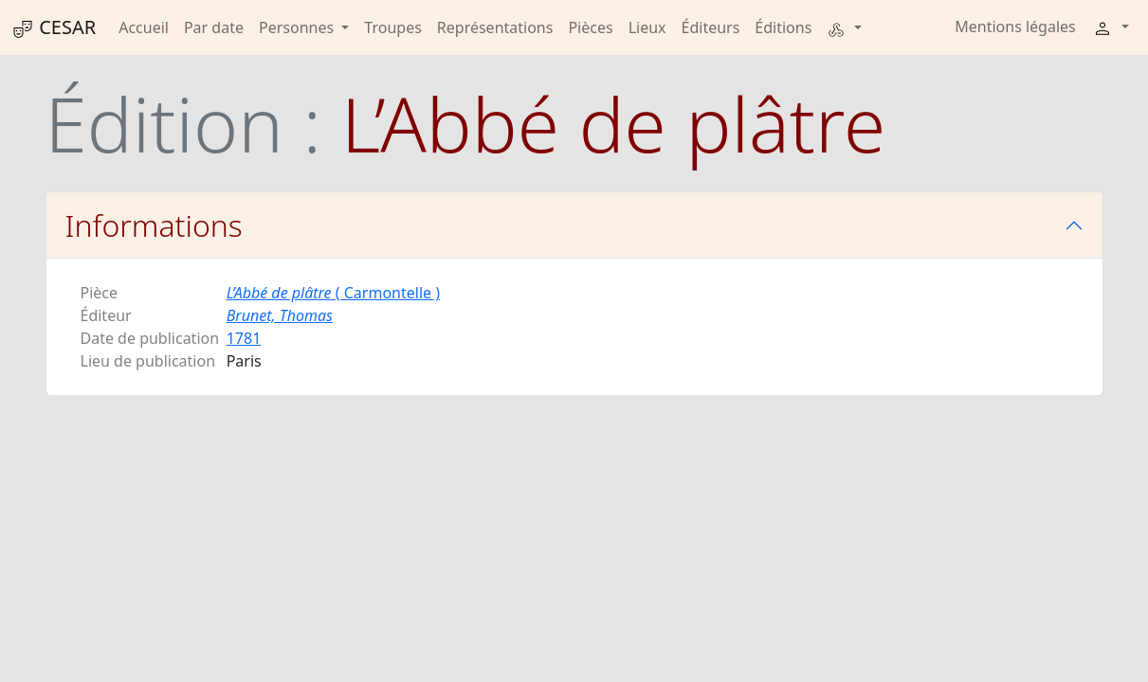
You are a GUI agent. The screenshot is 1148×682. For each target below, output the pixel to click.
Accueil (143, 27)
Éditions (783, 27)
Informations (154, 225)
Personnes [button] (298, 27)
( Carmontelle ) (333, 292)
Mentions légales (1015, 26)
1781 (244, 338)
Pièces (590, 27)
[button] (843, 27)
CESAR (53, 27)
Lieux (647, 27)
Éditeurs (711, 27)
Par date (214, 27)
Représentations (495, 27)
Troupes (392, 27)
